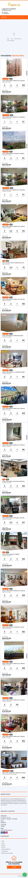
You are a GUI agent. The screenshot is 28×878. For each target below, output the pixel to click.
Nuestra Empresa (5, 849)
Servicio (3, 847)
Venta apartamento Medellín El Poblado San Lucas (14, 663)
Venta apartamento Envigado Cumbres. (13, 153)
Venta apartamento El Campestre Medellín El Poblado (14, 372)
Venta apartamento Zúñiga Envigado (12, 335)
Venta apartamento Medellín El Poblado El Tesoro (14, 408)
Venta (2, 843)
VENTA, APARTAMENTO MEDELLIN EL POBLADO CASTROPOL (14, 590)
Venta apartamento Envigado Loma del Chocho (14, 517)
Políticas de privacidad (7, 853)
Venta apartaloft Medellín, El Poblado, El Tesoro (14, 117)
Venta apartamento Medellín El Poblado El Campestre (14, 299)
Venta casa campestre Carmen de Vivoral (14, 772)
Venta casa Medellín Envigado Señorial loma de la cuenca (14, 481)
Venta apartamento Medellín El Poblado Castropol (14, 226)
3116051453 (6, 13)
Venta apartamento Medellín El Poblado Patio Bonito (14, 80)
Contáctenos (4, 851)
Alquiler (3, 845)
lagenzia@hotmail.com (6, 10)
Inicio (2, 841)
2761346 (6, 12)
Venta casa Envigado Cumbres (10, 554)
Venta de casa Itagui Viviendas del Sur (13, 262)
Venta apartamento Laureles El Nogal (13, 627)
